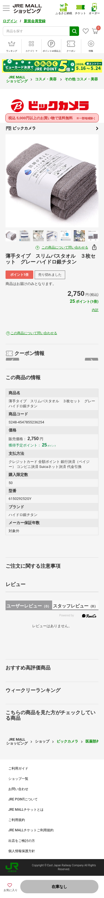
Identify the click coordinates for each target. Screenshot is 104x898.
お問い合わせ (18, 789)
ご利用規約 (16, 820)
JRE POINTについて (23, 799)
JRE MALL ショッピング (17, 79)
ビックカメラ (52, 128)
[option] (52, 180)
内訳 (95, 310)
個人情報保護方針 (21, 851)
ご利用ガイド (18, 768)
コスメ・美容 (46, 79)
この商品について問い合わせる (65, 247)
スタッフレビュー (75, 606)
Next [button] (86, 181)
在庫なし (59, 886)
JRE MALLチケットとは (26, 810)
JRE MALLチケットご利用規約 (31, 830)
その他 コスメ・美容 (82, 79)
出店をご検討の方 (21, 841)
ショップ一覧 (18, 779)
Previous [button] (18, 181)
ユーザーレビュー (28, 606)
